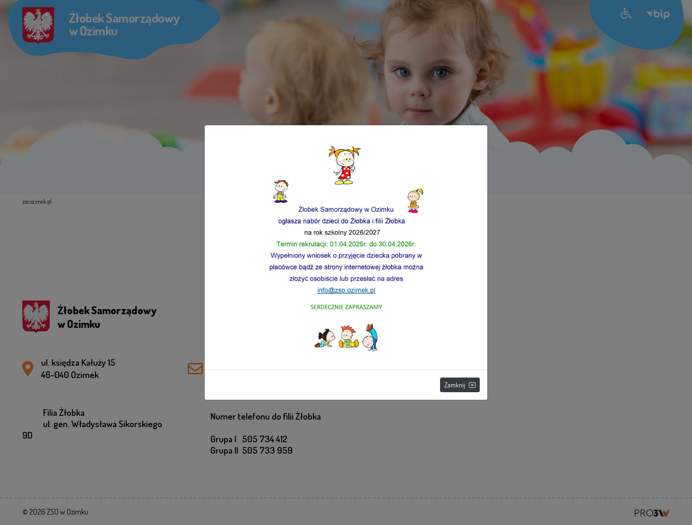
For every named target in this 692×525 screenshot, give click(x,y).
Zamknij (460, 385)
